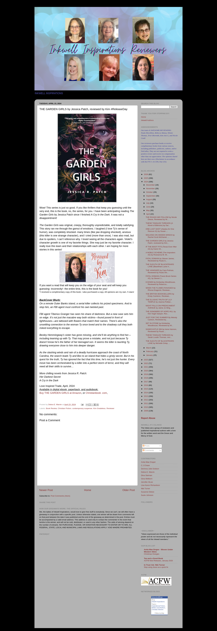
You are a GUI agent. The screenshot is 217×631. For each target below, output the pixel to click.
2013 (146, 396)
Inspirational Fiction (158, 606)
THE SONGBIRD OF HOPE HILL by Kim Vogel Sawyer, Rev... (161, 312)
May (148, 210)
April (148, 214)
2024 (146, 182)
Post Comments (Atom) (60, 496)
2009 (146, 411)
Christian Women (157, 609)
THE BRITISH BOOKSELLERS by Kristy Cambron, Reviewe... (160, 295)
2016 (146, 385)
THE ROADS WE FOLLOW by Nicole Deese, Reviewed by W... (161, 218)
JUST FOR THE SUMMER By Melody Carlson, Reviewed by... (161, 318)
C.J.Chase (145, 465)
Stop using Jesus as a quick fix (156, 567)
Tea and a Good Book (153, 558)
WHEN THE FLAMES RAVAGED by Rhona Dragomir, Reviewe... (160, 289)
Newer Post (46, 490)
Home (87, 490)
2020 (146, 371)
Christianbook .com (96, 393)
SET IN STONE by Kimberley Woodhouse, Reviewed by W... (159, 324)
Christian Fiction (64, 408)
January (149, 355)
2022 (146, 363)
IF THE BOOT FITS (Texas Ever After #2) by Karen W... (161, 248)
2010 (146, 407)
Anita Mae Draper (148, 462)
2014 (146, 393)
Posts (146, 446)
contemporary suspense (82, 408)
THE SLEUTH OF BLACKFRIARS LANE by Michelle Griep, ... (160, 342)
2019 (146, 374)
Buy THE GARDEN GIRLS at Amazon (60, 393)
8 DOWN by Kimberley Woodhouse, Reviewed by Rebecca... (160, 283)
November (150, 188)
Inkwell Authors (147, 120)
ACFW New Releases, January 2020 (158, 561)
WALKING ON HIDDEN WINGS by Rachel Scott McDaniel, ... (160, 236)
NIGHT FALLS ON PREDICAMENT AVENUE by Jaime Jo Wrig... (160, 307)
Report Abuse (148, 418)
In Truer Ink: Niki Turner (154, 565)
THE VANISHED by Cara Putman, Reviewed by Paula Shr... (160, 271)
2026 (146, 174)
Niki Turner (145, 488)
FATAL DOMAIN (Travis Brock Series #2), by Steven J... (161, 277)
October (149, 192)
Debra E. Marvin (148, 472)
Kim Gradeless (99, 408)
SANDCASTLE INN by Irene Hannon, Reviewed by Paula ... (161, 330)
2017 (146, 382)
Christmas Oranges (151, 554)
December (150, 185)
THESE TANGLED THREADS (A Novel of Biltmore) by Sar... (159, 224)
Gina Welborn (146, 479)
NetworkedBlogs (157, 597)
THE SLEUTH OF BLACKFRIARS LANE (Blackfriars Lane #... (160, 265)
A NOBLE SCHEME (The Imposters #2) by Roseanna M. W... (160, 254)
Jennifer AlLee (147, 482)
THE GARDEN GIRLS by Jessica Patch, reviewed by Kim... (159, 242)
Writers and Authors (158, 608)
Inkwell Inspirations (158, 601)
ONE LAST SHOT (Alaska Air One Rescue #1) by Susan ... (160, 230)
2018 (146, 378)
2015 (146, 389)
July (148, 203)
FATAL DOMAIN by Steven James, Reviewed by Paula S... (160, 259)
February (150, 351)
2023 (146, 360)
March (149, 348)
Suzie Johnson (147, 495)
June (148, 207)
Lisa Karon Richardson (150, 485)
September (151, 196)
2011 (146, 403)
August (149, 199)
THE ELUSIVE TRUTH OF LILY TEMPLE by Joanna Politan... (159, 301)
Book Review (51, 408)
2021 (146, 367)
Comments (148, 450)
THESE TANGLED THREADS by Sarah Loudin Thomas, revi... (159, 336)
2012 (146, 400)
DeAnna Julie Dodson (150, 469)
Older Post (128, 490)
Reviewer (110, 408)
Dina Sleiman (146, 475)
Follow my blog (159, 613)
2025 (146, 178)
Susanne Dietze (147, 492)
